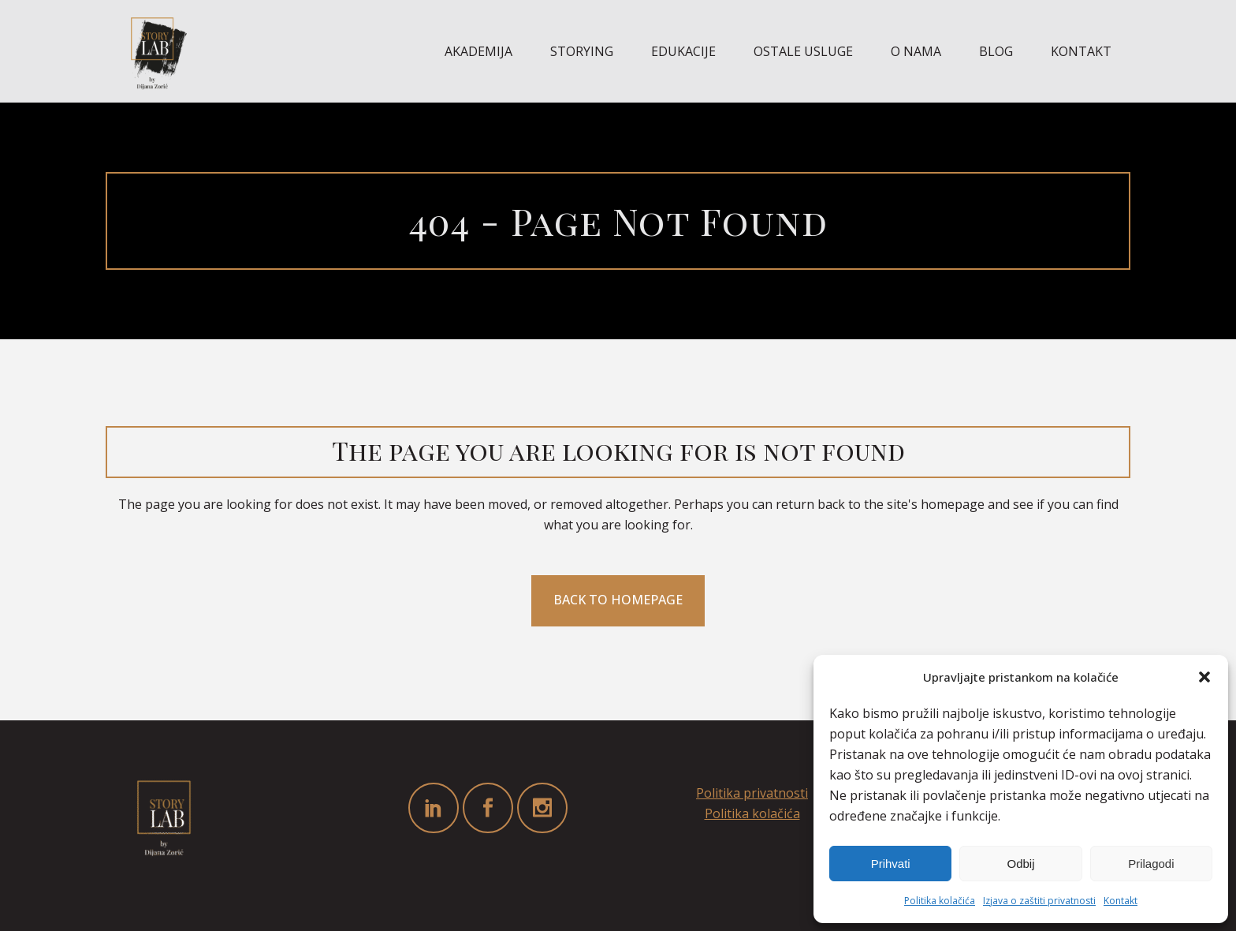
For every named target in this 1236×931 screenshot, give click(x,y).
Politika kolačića (939, 900)
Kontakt (1120, 900)
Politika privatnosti (752, 793)
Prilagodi (1151, 863)
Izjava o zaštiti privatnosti (1039, 900)
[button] (1204, 677)
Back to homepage (618, 599)
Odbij (1020, 863)
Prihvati (890, 863)
